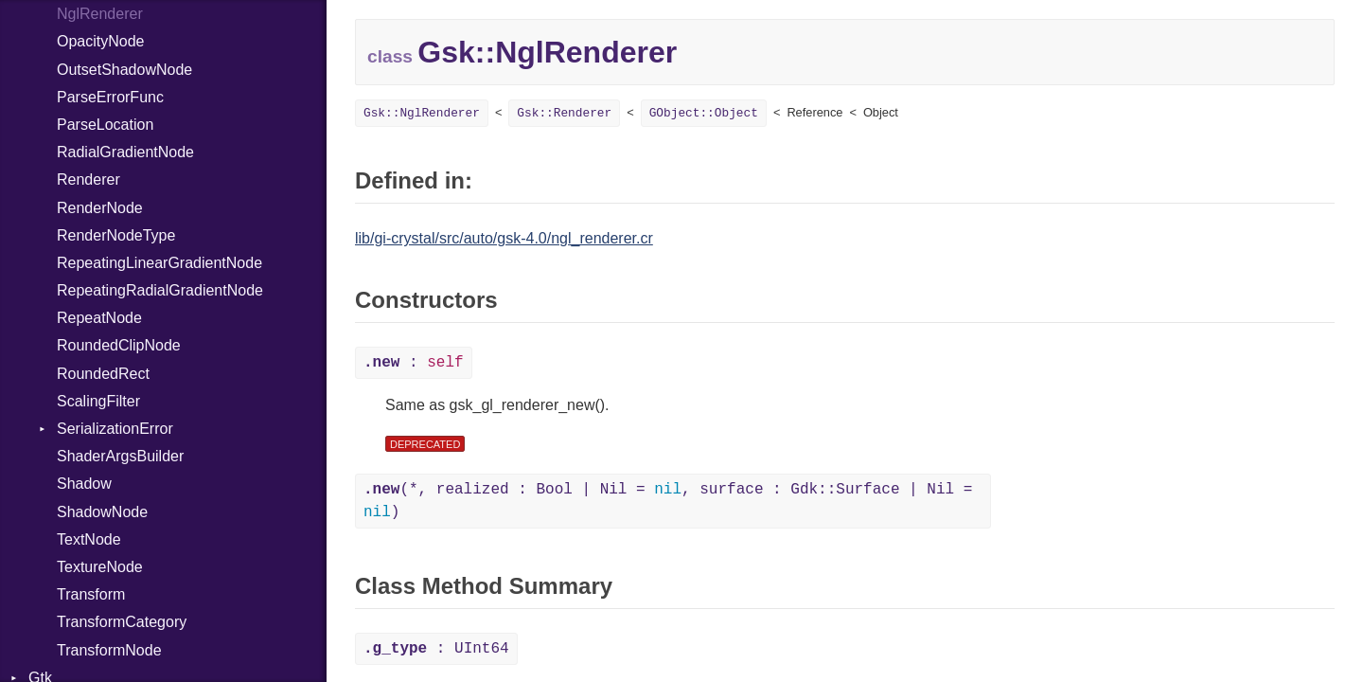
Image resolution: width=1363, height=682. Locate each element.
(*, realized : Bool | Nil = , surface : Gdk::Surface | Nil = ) (667, 501)
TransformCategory (121, 622)
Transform (91, 594)
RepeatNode (99, 318)
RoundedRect (103, 374)
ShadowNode (102, 512)
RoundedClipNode (119, 345)
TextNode (89, 539)
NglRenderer (100, 14)
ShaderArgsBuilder (120, 456)
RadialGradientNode (125, 152)
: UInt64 (436, 648)
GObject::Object (703, 113)
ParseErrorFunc (110, 97)
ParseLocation (105, 125)
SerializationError (115, 429)
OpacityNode (101, 41)
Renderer (88, 179)
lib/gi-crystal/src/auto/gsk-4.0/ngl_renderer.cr (504, 238)
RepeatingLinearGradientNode (159, 263)
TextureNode (100, 567)
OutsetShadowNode (124, 70)
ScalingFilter (98, 401)
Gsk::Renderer (564, 113)
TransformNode (109, 650)
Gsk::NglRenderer (421, 113)
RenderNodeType (116, 235)
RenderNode (100, 208)
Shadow (84, 484)
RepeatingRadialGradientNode (160, 290)
